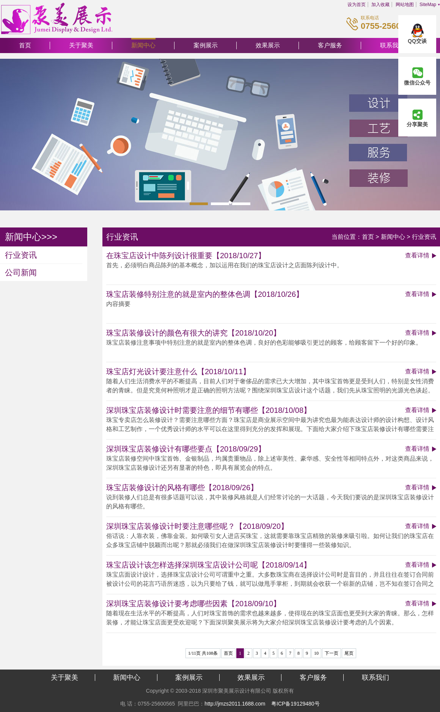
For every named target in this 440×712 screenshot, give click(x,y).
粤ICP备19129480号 (295, 704)
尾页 (349, 653)
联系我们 (375, 677)
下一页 (331, 653)
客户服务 (330, 45)
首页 (25, 45)
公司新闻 (21, 272)
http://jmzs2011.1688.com (234, 704)
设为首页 (356, 4)
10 (316, 653)
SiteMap (428, 4)
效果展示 (268, 45)
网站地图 (405, 4)
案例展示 (205, 45)
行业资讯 (21, 255)
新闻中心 (143, 45)
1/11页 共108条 (203, 653)
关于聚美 (81, 45)
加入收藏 (380, 4)
